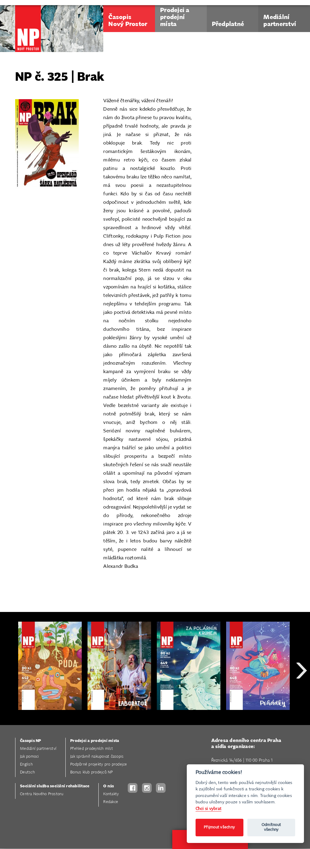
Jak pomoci (29, 757)
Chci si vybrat (209, 808)
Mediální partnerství (38, 749)
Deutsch (27, 772)
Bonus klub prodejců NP (91, 772)
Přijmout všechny (219, 827)
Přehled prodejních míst (91, 749)
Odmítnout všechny (271, 827)
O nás (108, 786)
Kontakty (111, 794)
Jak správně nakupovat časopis (97, 757)
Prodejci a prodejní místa (94, 741)
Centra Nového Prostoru (42, 794)
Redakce (110, 802)
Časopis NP (30, 741)
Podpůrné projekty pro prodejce (98, 764)
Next (301, 692)
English (26, 764)
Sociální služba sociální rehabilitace (54, 786)
